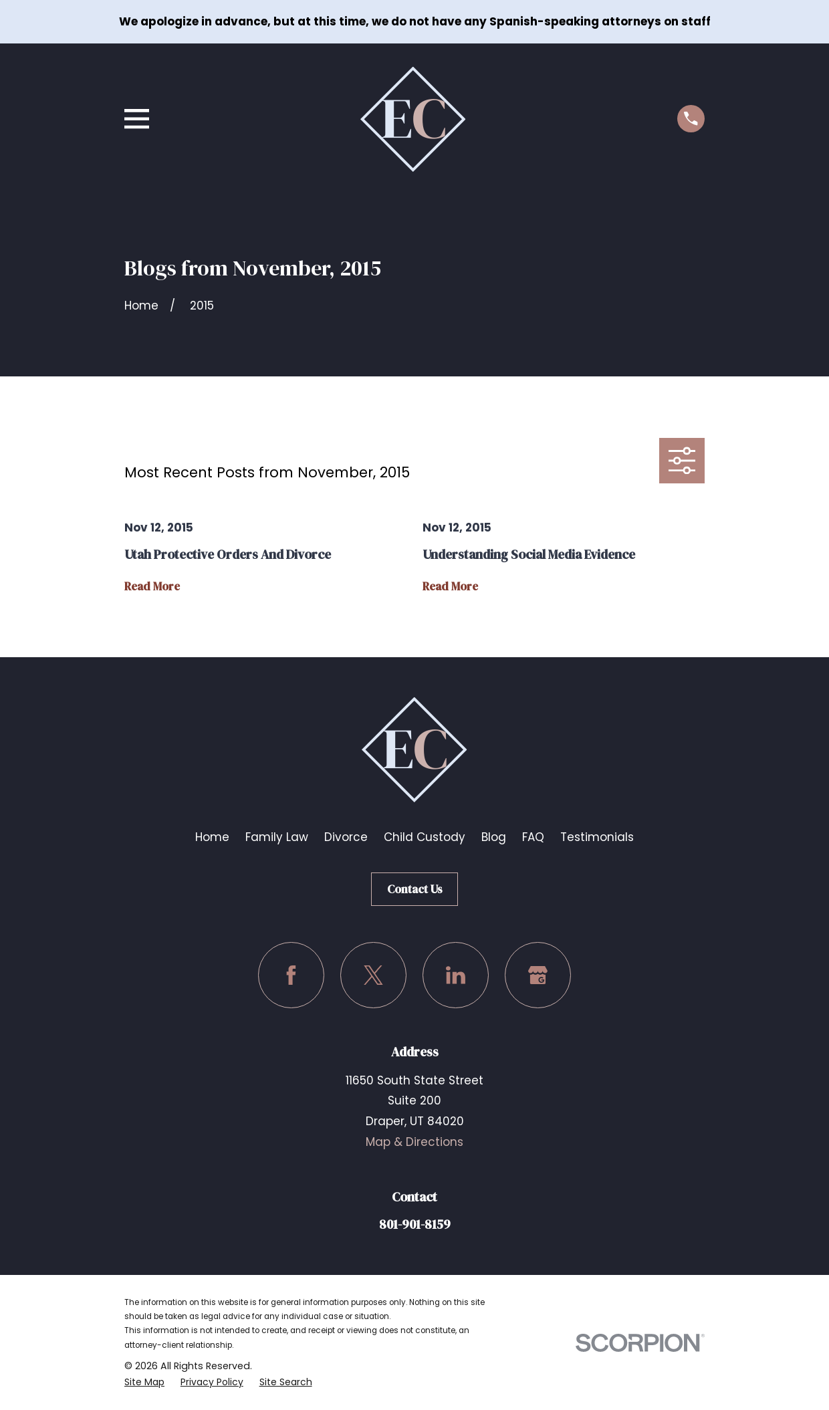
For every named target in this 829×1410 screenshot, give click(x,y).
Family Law (276, 837)
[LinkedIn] (456, 975)
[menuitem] (145, 1382)
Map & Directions (414, 1142)
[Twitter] (373, 975)
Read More (152, 586)
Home (212, 837)
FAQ (533, 837)
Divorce (346, 837)
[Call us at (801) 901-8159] (691, 118)
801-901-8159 (415, 1224)
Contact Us (415, 889)
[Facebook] (291, 975)
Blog (493, 837)
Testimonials (597, 837)
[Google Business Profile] (538, 975)
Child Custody (424, 837)
